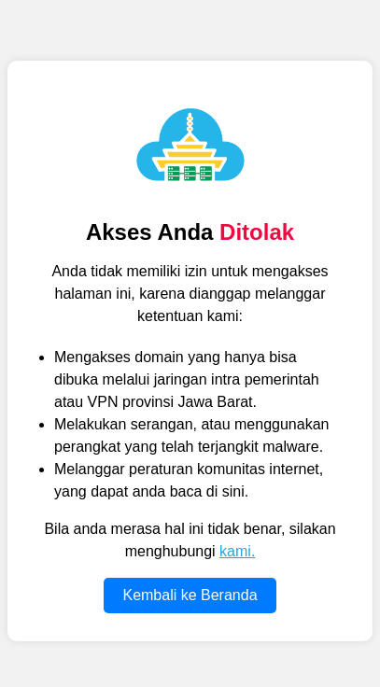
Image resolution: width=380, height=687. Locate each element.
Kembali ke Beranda (189, 595)
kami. (237, 551)
